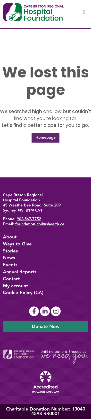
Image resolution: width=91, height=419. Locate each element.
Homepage (45, 138)
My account (15, 285)
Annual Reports (19, 271)
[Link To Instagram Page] (56, 311)
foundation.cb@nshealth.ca (39, 224)
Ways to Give (17, 244)
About (10, 237)
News (9, 257)
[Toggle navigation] (84, 12)
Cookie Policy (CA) (23, 292)
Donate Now (45, 326)
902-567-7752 (29, 219)
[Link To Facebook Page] (34, 311)
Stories (10, 251)
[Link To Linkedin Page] (45, 311)
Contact (11, 278)
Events (10, 264)
